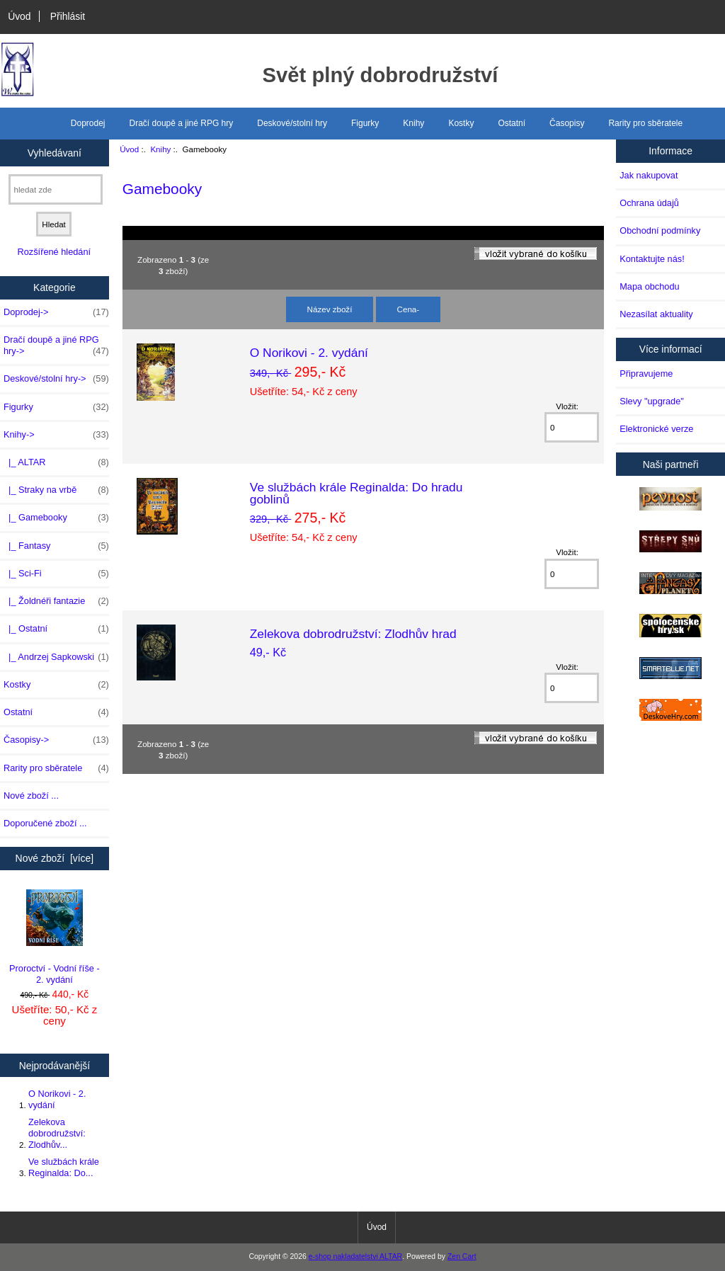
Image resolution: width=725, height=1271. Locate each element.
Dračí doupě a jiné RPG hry (182, 123)
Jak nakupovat (649, 175)
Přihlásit (67, 16)
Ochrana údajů (649, 203)
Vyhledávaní (54, 152)
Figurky (365, 123)
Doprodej (88, 123)
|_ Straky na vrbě (56, 490)
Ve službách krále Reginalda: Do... (63, 1167)
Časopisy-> (56, 740)
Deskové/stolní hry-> (56, 378)
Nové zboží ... (31, 795)
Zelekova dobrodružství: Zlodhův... (57, 1133)
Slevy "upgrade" (652, 401)
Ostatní (511, 123)
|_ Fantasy (56, 546)
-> (56, 434)
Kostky (461, 123)
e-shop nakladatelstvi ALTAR (355, 1256)
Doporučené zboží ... (45, 823)
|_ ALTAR (56, 462)
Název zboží (330, 309)
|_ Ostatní (56, 628)
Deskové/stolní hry (292, 123)
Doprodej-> (56, 312)
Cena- (408, 309)
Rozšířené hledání (54, 251)
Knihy (160, 149)
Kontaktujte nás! (652, 258)
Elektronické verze (656, 428)
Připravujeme (646, 373)
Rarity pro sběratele (645, 123)
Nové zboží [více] (55, 858)
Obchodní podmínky (660, 230)
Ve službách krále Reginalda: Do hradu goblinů (356, 493)
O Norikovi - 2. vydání (57, 1099)
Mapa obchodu (649, 286)
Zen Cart (461, 1256)
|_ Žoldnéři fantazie (56, 601)
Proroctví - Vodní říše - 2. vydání (54, 937)
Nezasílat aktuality (656, 314)
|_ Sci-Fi (56, 573)
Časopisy (566, 123)
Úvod (19, 16)
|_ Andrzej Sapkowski (56, 657)
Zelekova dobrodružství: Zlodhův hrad (353, 634)
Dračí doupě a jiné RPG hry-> (56, 345)
